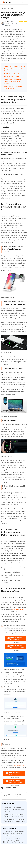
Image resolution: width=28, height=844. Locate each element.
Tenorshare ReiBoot (18, 609)
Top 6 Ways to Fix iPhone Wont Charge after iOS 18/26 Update (15, 820)
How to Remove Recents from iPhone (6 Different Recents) (14, 815)
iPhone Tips (8, 25)
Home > (5, 8)
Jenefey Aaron (9, 21)
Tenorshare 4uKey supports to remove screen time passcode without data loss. (14, 834)
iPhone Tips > (12, 8)
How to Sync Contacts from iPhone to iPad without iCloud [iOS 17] (14, 809)
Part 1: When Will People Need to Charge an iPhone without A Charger (14, 69)
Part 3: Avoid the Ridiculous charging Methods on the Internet (12, 81)
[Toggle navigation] (24, 2)
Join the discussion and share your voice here (13, 796)
